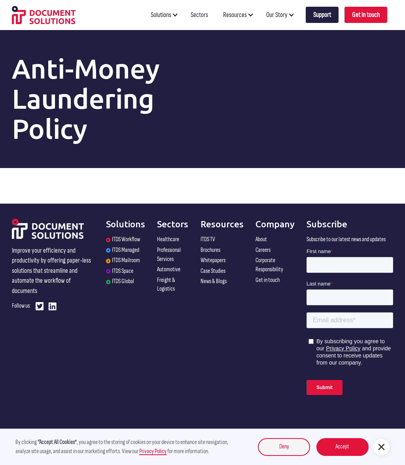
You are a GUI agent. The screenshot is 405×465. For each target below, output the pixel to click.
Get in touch (366, 14)
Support (322, 14)
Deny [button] (284, 447)
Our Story (277, 14)
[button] (168, 14)
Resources (235, 14)
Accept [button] (342, 447)
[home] (44, 15)
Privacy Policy (153, 451)
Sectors (199, 14)
